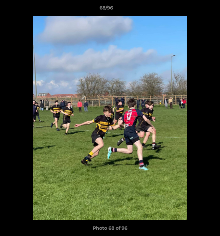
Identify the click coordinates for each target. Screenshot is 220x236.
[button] (196, 9)
